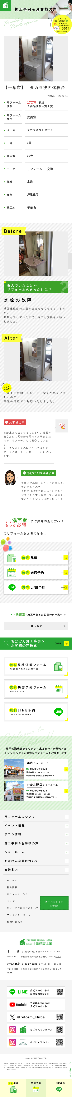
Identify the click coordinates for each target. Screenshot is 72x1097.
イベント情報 (15, 825)
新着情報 (12, 887)
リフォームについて (20, 816)
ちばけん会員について (22, 861)
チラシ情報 (13, 834)
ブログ (11, 901)
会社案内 (11, 869)
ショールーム (15, 852)
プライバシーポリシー (20, 915)
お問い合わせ (15, 922)
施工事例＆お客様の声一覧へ (38, 614)
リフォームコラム (17, 894)
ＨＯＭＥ (12, 880)
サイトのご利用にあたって (23, 908)
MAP (58, 957)
